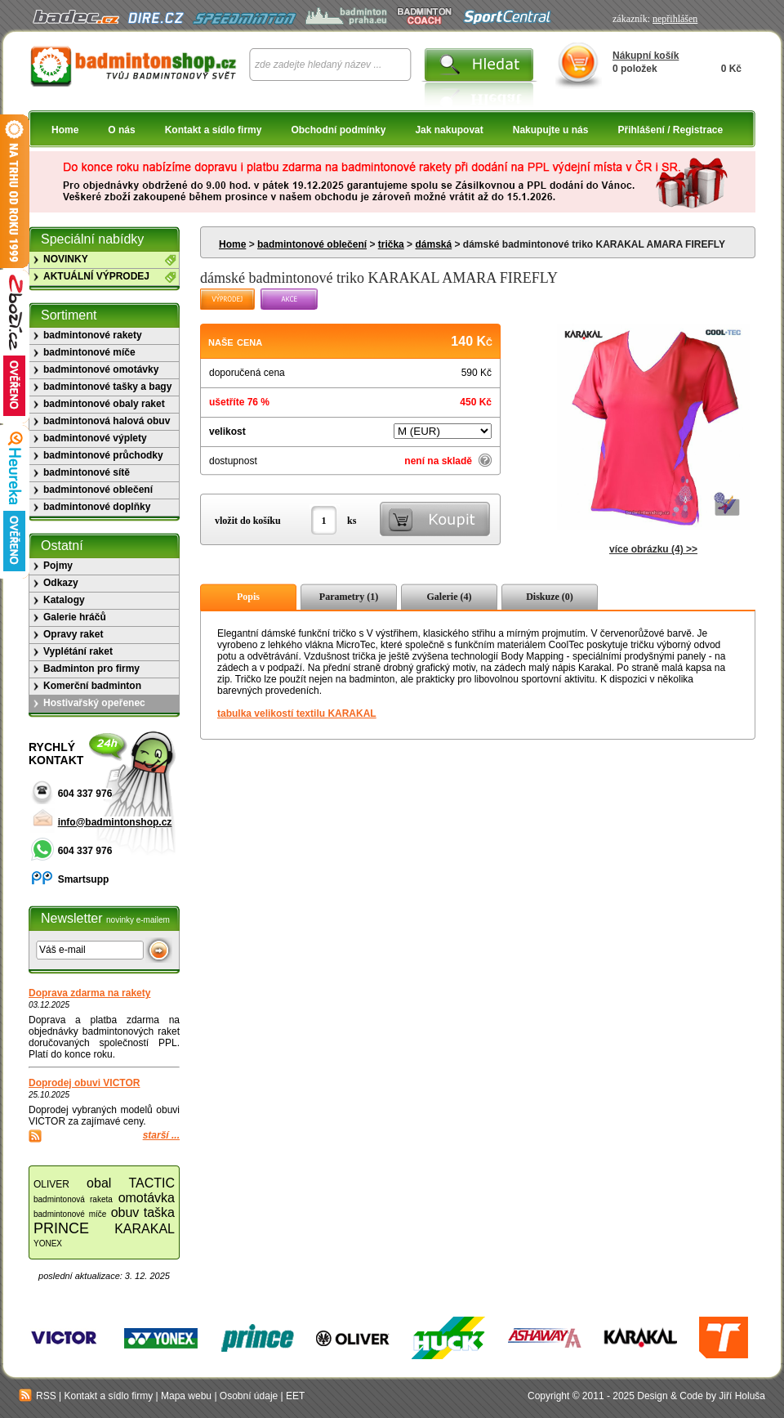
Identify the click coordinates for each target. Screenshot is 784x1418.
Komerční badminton (92, 685)
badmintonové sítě (86, 472)
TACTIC (151, 1183)
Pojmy (58, 565)
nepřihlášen (675, 19)
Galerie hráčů (74, 617)
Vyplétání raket (78, 651)
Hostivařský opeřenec (94, 703)
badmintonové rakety (92, 335)
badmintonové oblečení (312, 244)
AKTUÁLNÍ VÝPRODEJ (96, 276)
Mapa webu (186, 1396)
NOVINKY (65, 259)
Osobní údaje (249, 1396)
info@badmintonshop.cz (115, 822)
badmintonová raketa (73, 1199)
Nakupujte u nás (551, 130)
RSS (37, 1396)
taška (159, 1212)
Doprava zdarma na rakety (89, 993)
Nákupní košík (645, 55)
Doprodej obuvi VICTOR (84, 1083)
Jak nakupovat (449, 130)
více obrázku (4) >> (653, 549)
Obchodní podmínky (338, 130)
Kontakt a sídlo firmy (213, 130)
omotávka (146, 1198)
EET (295, 1396)
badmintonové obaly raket (104, 403)
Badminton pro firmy (91, 668)
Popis (248, 596)
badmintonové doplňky (96, 506)
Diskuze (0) (549, 596)
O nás (121, 130)
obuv (125, 1212)
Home (64, 130)
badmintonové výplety (95, 438)
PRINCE (61, 1228)
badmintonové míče (89, 352)
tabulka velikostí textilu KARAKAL (296, 713)
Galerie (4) (449, 596)
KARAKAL (144, 1229)
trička (391, 244)
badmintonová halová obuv (106, 421)
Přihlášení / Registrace (670, 130)
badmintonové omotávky (100, 369)
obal (99, 1183)
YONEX (47, 1243)
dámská (433, 244)
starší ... (161, 1135)
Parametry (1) (348, 596)
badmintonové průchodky (103, 455)
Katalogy (64, 600)
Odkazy (60, 582)
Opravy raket (73, 634)
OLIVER (51, 1184)
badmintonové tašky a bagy (107, 386)
